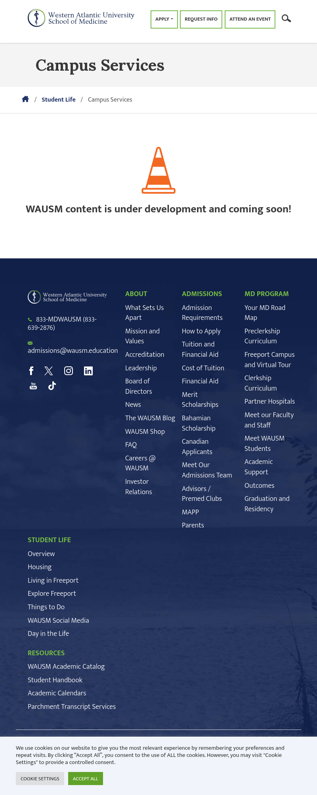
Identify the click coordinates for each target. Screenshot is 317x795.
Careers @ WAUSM (140, 463)
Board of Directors (138, 386)
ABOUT (136, 294)
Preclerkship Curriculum (262, 336)
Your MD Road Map (264, 313)
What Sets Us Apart (144, 313)
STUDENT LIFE (49, 540)
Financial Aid (200, 381)
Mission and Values (142, 336)
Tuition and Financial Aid (200, 350)
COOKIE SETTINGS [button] (40, 778)
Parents (193, 525)
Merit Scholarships (200, 400)
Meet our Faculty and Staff (269, 420)
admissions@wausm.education (73, 351)
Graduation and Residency (267, 504)
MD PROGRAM (266, 294)
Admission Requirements (202, 313)
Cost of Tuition (203, 368)
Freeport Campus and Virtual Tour (269, 360)
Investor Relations (138, 487)
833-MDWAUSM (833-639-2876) (62, 324)
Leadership (141, 368)
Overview (41, 554)
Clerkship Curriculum (260, 383)
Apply (162, 19)
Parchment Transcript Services (72, 707)
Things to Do (46, 607)
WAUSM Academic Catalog (66, 667)
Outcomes (259, 486)
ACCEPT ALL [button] (85, 778)
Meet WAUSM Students (264, 444)
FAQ (131, 445)
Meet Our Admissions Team (207, 470)
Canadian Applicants (197, 447)
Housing (40, 567)
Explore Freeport (52, 594)
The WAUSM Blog (150, 418)
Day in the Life (48, 634)
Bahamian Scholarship (199, 423)
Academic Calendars (57, 693)
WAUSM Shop (145, 432)
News (133, 405)
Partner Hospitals (269, 402)
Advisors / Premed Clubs (202, 494)
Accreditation (144, 355)
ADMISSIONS (202, 294)
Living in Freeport (53, 581)
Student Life (59, 99)
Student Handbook (55, 680)
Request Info (201, 19)
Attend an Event (250, 19)
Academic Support (258, 467)
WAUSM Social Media (58, 621)
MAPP (190, 512)
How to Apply (201, 331)
